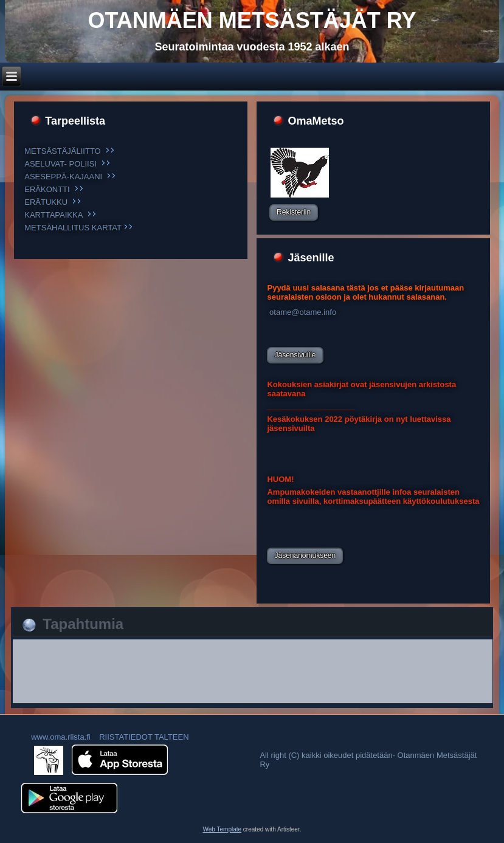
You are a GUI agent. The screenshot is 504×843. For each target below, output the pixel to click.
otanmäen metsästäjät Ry (252, 20)
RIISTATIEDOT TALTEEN (143, 736)
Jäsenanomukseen (305, 555)
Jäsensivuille (295, 355)
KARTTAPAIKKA (53, 214)
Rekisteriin (294, 212)
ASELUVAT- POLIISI (60, 163)
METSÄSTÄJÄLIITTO (62, 151)
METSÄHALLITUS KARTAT (72, 227)
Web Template (222, 829)
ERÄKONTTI (46, 189)
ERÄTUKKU (45, 202)
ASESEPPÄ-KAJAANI (63, 176)
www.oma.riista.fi (59, 736)
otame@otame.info (301, 312)
